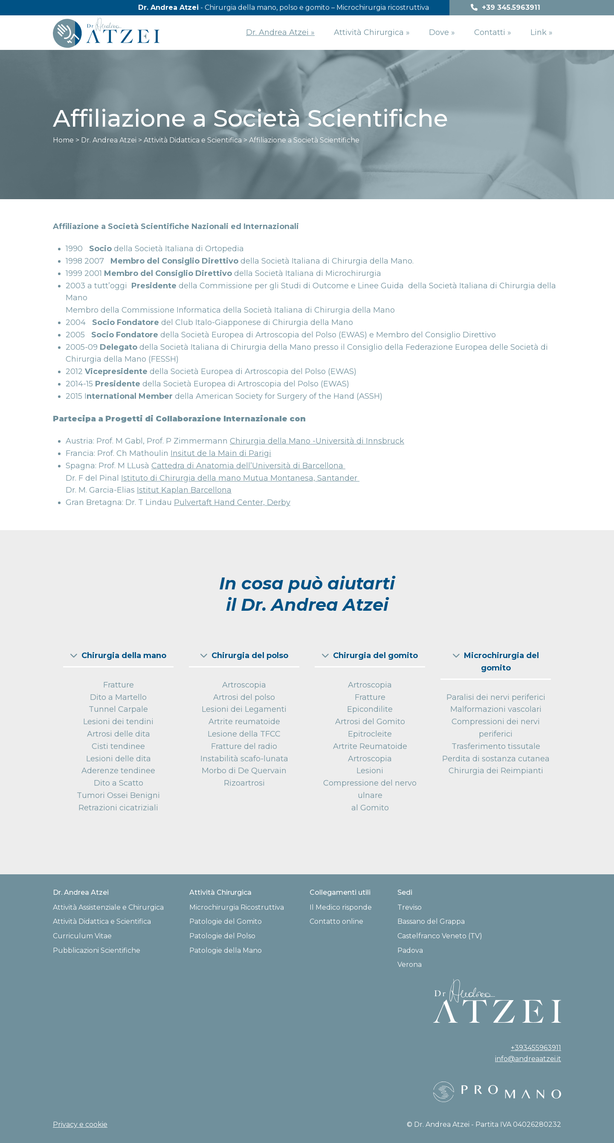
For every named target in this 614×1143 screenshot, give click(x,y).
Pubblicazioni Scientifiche (96, 950)
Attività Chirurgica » (372, 32)
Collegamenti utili (340, 892)
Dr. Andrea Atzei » (280, 32)
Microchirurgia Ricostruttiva (236, 907)
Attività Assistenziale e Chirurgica (108, 907)
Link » (541, 32)
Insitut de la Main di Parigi (221, 453)
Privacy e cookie (80, 1124)
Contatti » (492, 32)
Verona (409, 964)
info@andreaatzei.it (528, 1059)
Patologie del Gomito (225, 921)
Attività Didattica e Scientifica (102, 921)
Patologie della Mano (225, 950)
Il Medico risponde (341, 907)
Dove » (442, 32)
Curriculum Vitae (82, 936)
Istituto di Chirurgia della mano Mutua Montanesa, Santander (240, 478)
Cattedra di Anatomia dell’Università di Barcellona (248, 465)
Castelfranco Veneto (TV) (439, 936)
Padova (410, 950)
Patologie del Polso (222, 936)
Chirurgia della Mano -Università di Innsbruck (317, 441)
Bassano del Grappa (431, 921)
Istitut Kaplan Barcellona (184, 490)
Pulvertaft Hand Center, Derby (232, 502)
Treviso (409, 907)
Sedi (404, 892)
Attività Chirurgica (220, 892)
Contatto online (336, 921)
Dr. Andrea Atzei (81, 892)
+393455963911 (536, 1048)
